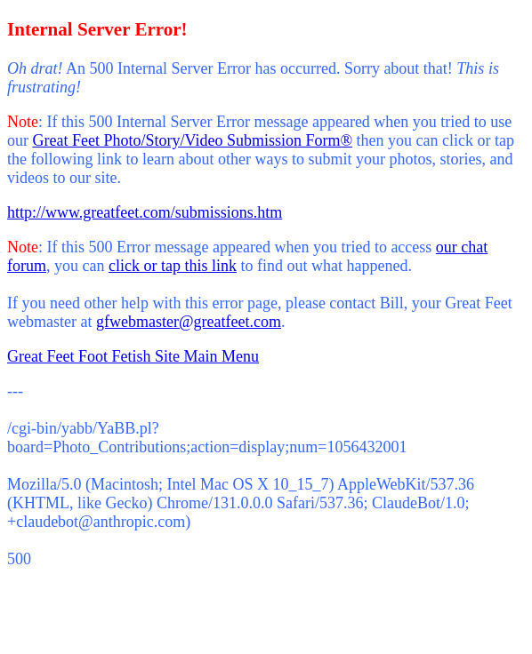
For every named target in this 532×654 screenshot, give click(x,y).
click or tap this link (173, 266)
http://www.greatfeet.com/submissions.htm (144, 212)
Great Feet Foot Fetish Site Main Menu (133, 356)
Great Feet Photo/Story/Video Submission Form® (193, 140)
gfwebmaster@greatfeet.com (188, 322)
